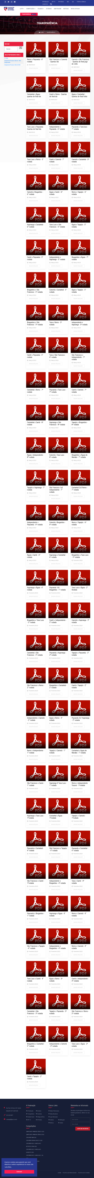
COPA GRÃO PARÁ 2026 (31, 1137)
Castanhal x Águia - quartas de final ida (34, 95)
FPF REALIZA (45, 2)
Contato (60, 1122)
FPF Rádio (39, 1120)
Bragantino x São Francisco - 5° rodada (35, 291)
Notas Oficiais (75, 8)
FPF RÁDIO (61, 2)
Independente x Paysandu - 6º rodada (35, 523)
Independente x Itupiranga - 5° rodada (57, 258)
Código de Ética (40, 1117)
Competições (30, 8)
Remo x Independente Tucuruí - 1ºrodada (80, 784)
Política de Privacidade (69, 1173)
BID (68, 2)
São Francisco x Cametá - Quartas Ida (58, 60)
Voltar (6, 58)
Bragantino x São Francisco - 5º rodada (35, 323)
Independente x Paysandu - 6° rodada (57, 128)
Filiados (41, 8)
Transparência (29, 14)
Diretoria (38, 1111)
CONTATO (45, 4)
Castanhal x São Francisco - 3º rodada (35, 1012)
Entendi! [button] (19, 1171)
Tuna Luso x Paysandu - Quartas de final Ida (35, 128)
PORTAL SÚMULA (81, 2)
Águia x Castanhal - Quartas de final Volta (79, 95)
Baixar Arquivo (33, 68)
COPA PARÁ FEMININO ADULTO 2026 (34, 1140)
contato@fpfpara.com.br (11, 1119)
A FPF (22, 8)
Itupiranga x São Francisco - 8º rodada (57, 423)
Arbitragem (57, 8)
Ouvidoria (39, 1114)
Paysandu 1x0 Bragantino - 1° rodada (57, 588)
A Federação (29, 1111)
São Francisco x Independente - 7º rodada (78, 357)
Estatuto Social (30, 1117)
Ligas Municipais (53, 1117)
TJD (73, 2)
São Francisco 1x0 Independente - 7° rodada (56, 489)
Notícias (66, 8)
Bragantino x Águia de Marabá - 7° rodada (79, 456)
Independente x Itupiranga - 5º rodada (79, 323)
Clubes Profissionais (53, 1111)
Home (41, 32)
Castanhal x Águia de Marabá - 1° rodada (79, 751)
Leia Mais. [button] (8, 1167)
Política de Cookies (84, 1173)
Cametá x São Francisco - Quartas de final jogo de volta (80, 61)
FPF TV (53, 2)
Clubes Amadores (53, 1114)
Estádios (49, 8)
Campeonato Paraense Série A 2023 (12, 65)
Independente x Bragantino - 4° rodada (57, 882)
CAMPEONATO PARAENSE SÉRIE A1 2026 (35, 1131)
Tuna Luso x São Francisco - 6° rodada (57, 225)
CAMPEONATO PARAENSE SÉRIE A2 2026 (35, 1134)
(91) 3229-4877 (9, 1115)
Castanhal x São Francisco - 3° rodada (35, 654)
